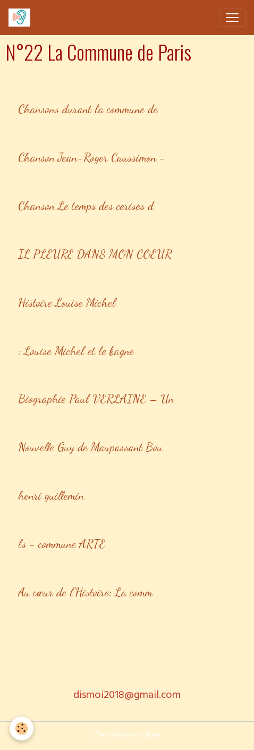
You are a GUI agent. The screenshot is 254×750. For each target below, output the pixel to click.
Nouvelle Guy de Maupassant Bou (90, 447)
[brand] (22, 18)
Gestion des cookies (127, 735)
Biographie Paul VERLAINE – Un (96, 399)
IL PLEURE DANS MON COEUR (95, 254)
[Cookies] (21, 728)
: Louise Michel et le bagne (76, 351)
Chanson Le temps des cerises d (86, 206)
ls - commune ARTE (61, 544)
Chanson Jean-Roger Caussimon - (91, 157)
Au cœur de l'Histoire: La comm (85, 592)
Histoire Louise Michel (67, 302)
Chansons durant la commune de (88, 109)
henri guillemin (51, 495)
